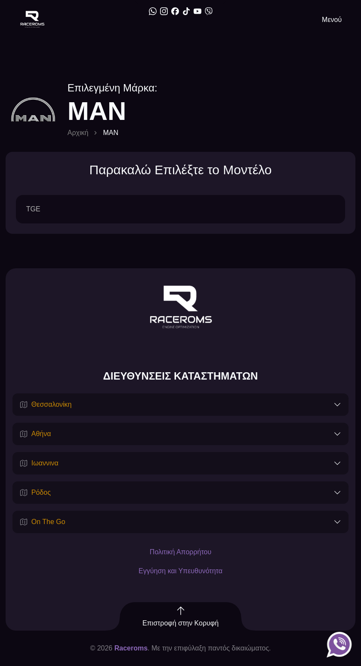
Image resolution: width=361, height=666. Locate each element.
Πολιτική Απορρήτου (180, 552)
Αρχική (78, 132)
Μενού (332, 19)
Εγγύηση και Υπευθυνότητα (180, 571)
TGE (33, 209)
